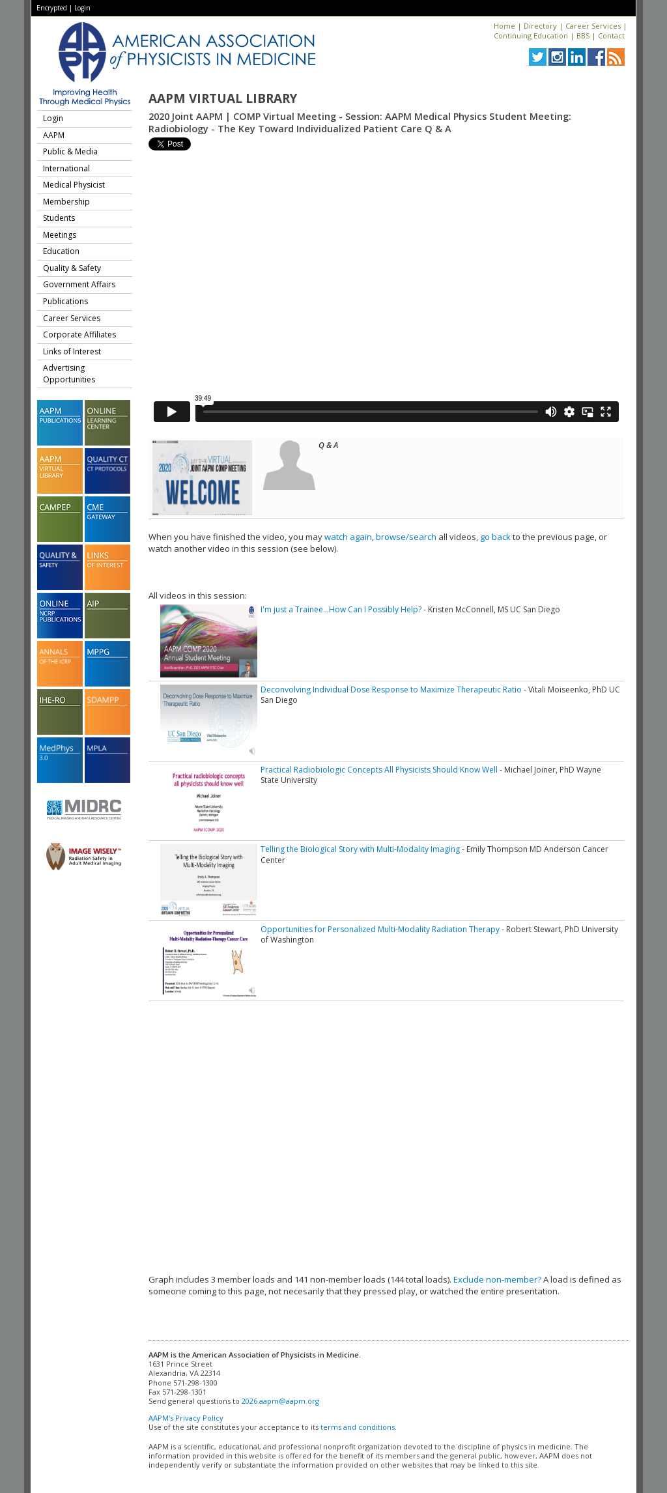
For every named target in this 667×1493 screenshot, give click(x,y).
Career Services (593, 26)
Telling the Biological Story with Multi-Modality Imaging (360, 849)
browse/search (406, 537)
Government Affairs (79, 284)
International (66, 168)
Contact (611, 35)
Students (59, 217)
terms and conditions (357, 1427)
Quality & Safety (72, 268)
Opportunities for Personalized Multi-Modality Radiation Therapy (380, 929)
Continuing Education (531, 35)
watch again (348, 537)
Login (82, 7)
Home (504, 26)
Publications (65, 301)
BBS (582, 35)
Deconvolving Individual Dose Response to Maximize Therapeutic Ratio (391, 689)
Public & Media (70, 151)
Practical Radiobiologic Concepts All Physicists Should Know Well (379, 769)
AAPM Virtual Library (223, 98)
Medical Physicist (74, 184)
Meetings (59, 234)
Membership (66, 201)
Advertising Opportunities (69, 373)
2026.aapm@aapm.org (280, 1401)
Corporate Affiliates (79, 334)
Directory (540, 26)
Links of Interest (72, 351)
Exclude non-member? (497, 1279)
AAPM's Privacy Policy (186, 1418)
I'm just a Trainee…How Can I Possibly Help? (341, 609)
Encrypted (51, 7)
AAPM (53, 135)
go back (495, 537)
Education (61, 251)
